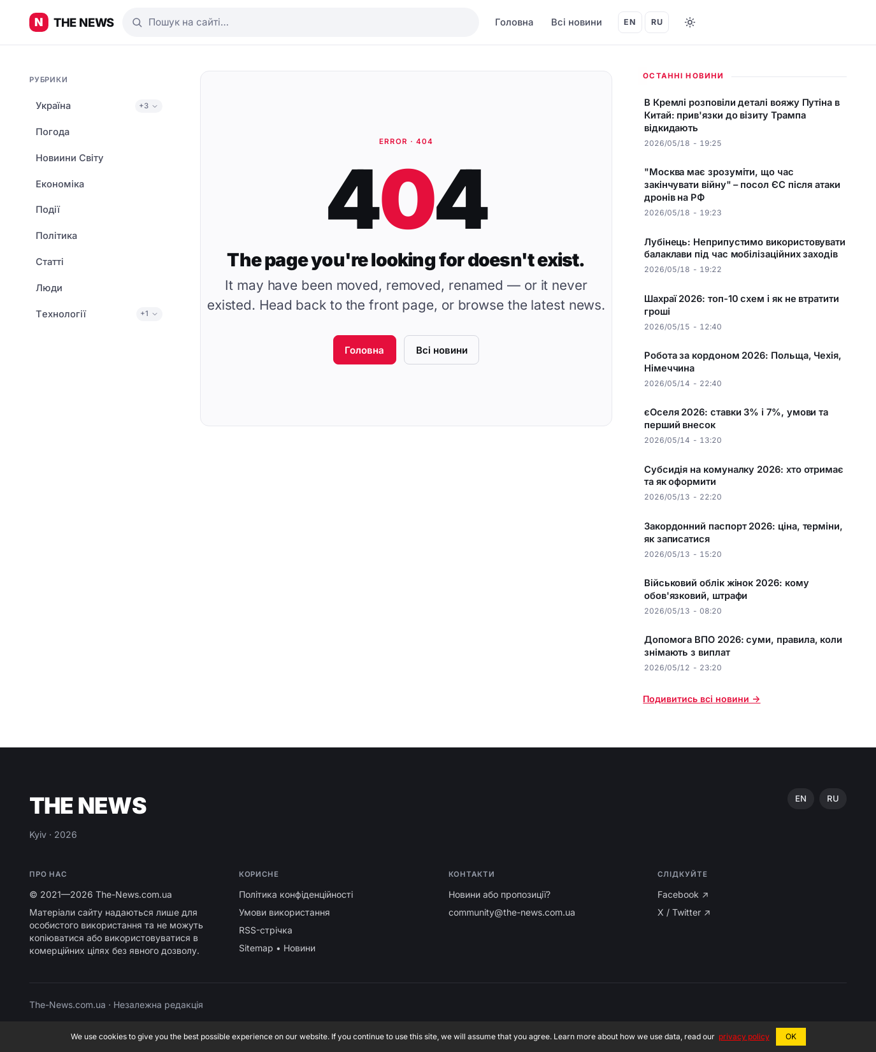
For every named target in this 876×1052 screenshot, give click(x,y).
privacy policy (744, 1036)
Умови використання (284, 912)
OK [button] (791, 1036)
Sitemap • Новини (277, 947)
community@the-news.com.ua (512, 912)
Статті (50, 262)
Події (48, 209)
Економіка (60, 184)
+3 (149, 105)
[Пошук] (300, 22)
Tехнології (61, 314)
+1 (149, 313)
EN (630, 22)
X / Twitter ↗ (683, 912)
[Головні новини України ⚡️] (72, 22)
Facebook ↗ (682, 894)
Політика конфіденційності (296, 894)
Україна (53, 106)
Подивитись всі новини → (701, 698)
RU (657, 22)
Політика (56, 235)
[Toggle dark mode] (690, 22)
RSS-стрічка (265, 930)
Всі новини (576, 22)
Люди (49, 288)
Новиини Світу (69, 158)
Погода (52, 132)
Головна (514, 22)
